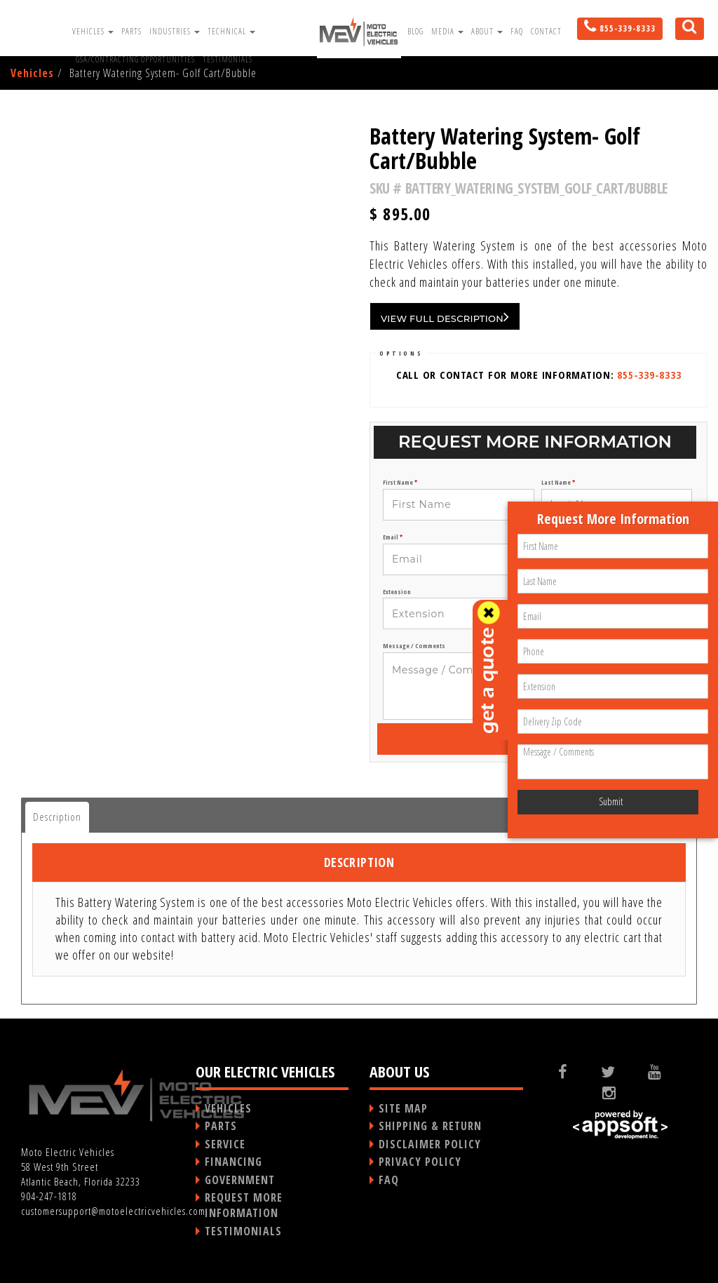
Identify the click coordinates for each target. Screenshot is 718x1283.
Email (392, 537)
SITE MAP (403, 1108)
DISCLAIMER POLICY (430, 1144)
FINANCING (233, 1161)
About (487, 31)
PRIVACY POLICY (420, 1161)
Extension (397, 592)
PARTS (221, 1126)
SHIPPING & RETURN (430, 1126)
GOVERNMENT (240, 1180)
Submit (611, 801)
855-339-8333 (649, 375)
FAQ (516, 31)
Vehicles (93, 31)
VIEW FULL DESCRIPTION (445, 316)
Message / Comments (414, 646)
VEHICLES (228, 1108)
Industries (174, 31)
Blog (415, 31)
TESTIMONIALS (243, 1231)
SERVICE (225, 1144)
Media (447, 31)
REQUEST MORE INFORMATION (244, 1205)
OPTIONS (401, 353)
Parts (131, 31)
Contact (546, 31)
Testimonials (227, 59)
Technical (231, 31)
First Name (400, 482)
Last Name (558, 482)
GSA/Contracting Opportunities (135, 59)
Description (57, 817)
